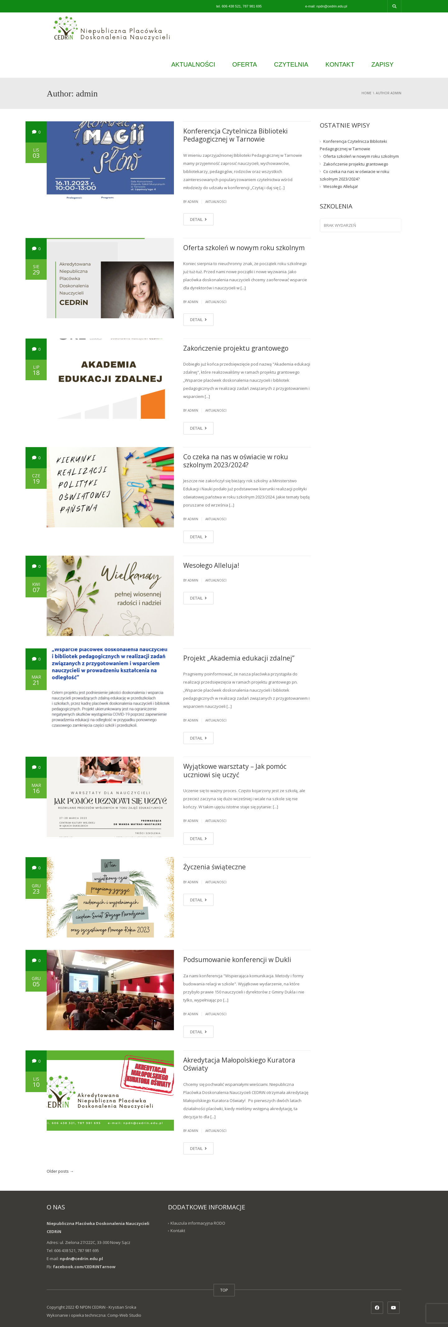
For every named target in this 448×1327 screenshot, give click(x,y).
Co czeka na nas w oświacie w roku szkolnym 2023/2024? (235, 460)
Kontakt (177, 1230)
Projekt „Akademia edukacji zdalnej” (238, 658)
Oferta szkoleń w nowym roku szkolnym (244, 247)
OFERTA (244, 64)
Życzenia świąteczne (214, 866)
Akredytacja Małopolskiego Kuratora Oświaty (239, 1064)
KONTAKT (339, 64)
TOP (224, 1290)
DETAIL (198, 219)
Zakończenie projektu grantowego (235, 348)
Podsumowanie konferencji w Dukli (237, 959)
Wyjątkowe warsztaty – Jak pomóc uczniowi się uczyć (235, 770)
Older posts (60, 1171)
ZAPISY (382, 64)
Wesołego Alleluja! (211, 565)
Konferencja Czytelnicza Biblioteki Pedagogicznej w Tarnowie (235, 135)
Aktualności (215, 201)
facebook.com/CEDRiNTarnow (84, 1266)
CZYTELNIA (291, 64)
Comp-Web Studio (124, 1315)
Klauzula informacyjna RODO (197, 1223)
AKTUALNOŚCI (193, 64)
